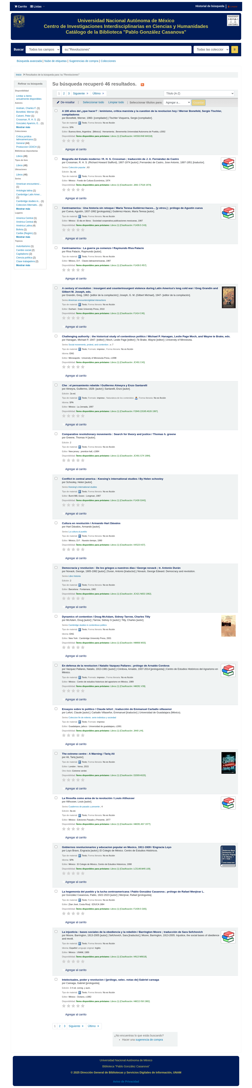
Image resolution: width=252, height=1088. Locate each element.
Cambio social (23, 250)
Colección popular (77, 167)
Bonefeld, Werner (25, 112)
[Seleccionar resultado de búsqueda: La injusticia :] (56, 931)
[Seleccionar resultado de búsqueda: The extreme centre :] (56, 753)
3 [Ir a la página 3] (69, 93)
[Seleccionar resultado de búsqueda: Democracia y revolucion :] (56, 567)
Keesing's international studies (83, 487)
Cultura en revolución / (91, 523)
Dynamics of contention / (106, 616)
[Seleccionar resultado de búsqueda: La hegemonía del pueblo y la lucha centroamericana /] (56, 891)
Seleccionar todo (93, 102)
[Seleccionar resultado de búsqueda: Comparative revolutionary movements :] (56, 433)
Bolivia (19, 229)
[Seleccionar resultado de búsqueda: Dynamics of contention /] (56, 616)
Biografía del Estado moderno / (120, 159)
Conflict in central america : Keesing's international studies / (112, 478)
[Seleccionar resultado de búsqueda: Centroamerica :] (56, 207)
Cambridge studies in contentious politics (88, 625)
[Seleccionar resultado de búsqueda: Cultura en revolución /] (56, 523)
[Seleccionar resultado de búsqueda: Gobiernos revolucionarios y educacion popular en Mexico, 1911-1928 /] (56, 847)
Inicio (18, 74)
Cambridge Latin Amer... (28, 194)
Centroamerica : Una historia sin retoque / (132, 208)
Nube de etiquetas (55, 61)
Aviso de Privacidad (126, 1081)
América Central (24, 221)
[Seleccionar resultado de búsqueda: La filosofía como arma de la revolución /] (56, 798)
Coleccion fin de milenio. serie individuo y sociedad (92, 717)
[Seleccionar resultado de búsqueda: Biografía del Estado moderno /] (56, 158)
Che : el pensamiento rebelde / (104, 385)
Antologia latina (24, 190)
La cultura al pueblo (78, 531)
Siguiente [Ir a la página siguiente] (81, 93)
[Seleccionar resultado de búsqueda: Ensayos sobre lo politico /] (56, 708)
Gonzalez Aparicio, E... (28, 123)
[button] (21, 6)
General (20, 143)
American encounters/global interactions (87, 300)
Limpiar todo (116, 102)
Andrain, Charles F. (26, 108)
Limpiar (232, 6)
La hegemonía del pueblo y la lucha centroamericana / (133, 891)
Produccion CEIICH (26, 147)
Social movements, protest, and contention (88, 344)
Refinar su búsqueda (30, 83)
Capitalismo (22, 254)
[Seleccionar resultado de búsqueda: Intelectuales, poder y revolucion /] (56, 979)
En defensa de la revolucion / (116, 665)
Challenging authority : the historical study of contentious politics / (146, 336)
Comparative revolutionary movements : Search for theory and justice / (119, 434)
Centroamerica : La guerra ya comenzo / (103, 248)
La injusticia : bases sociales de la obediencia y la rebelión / (132, 931)
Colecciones (108, 61)
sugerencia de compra (149, 1039)
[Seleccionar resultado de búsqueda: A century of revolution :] (56, 288)
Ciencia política (24, 257)
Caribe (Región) (24, 233)
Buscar (19, 49)
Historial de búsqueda (209, 6)
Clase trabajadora (25, 261)
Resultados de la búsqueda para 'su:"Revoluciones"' (53, 74)
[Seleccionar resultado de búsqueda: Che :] (56, 385)
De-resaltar (65, 102)
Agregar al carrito (74, 149)
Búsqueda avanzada (29, 61)
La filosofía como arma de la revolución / (98, 798)
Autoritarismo (23, 246)
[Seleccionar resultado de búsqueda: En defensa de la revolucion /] (56, 665)
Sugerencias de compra (83, 61)
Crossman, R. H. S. (26, 119)
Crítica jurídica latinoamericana (24, 138)
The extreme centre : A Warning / (88, 753)
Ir (235, 49)
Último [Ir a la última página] (99, 93)
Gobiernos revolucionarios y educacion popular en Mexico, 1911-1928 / (116, 847)
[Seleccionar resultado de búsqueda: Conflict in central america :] (56, 478)
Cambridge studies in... (28, 201)
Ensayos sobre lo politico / (117, 709)
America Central (24, 218)
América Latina (24, 225)
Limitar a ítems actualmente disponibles (28, 97)
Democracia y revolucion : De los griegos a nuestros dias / (121, 567)
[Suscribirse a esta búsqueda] (142, 84)
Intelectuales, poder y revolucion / (110, 979)
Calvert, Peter (23, 115)
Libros (19, 156)
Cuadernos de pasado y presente (84, 806)
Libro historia (75, 576)
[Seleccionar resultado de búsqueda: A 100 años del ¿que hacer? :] (56, 110)
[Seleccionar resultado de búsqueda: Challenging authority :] (56, 336)
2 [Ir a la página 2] (64, 93)
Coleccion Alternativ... (27, 205)
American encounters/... (28, 184)
